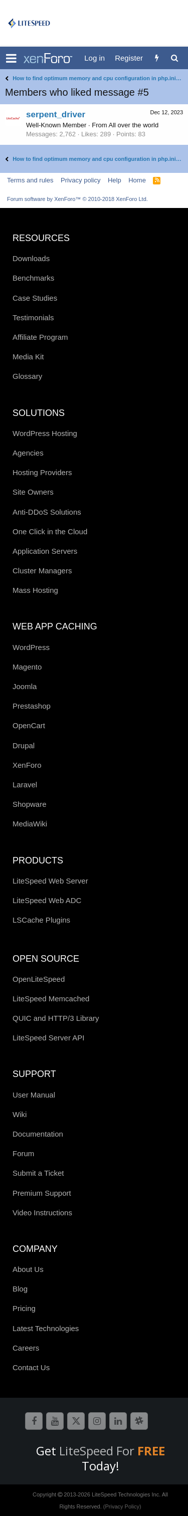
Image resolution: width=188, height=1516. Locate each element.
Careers (26, 1348)
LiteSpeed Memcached (51, 998)
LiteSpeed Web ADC (47, 900)
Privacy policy (80, 180)
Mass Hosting (35, 590)
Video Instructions (42, 1212)
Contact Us (31, 1367)
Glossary (27, 376)
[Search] (174, 58)
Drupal (24, 745)
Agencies (28, 453)
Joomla (25, 686)
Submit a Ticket (38, 1173)
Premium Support (42, 1193)
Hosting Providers (42, 472)
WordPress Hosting (45, 433)
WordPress (31, 647)
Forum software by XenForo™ (77, 199)
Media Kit (28, 356)
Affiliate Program (40, 337)
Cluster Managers (42, 570)
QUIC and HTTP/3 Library (56, 1018)
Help (114, 180)
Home (137, 180)
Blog (20, 1288)
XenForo (27, 765)
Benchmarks (33, 278)
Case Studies (35, 298)
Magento (27, 667)
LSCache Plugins (41, 920)
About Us (28, 1269)
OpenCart (29, 725)
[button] (11, 58)
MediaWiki (30, 823)
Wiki (20, 1114)
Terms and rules (30, 180)
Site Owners (33, 492)
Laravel (25, 784)
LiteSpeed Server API (48, 1037)
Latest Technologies (46, 1328)
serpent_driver (55, 114)
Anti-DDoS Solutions (47, 512)
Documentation (38, 1134)
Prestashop (32, 706)
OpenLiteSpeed (39, 979)
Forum (23, 1153)
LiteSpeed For (112, 1450)
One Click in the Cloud (50, 531)
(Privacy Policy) (122, 1506)
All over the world (134, 125)
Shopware (30, 804)
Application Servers (45, 551)
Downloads (31, 258)
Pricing (24, 1308)
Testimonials (33, 317)
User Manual (34, 1095)
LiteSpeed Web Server (50, 881)
